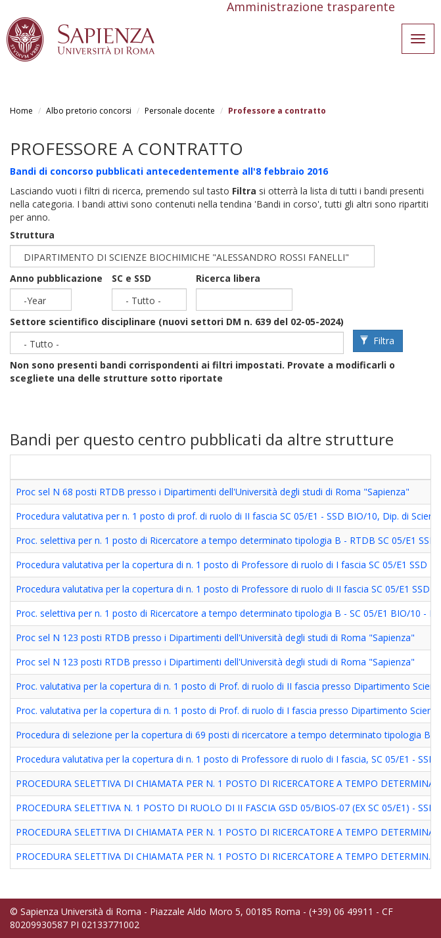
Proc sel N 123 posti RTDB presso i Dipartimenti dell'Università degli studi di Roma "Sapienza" (215, 637)
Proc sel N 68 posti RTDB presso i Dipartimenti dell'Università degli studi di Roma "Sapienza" (212, 491)
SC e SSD (131, 278)
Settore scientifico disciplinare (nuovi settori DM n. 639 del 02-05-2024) (177, 321)
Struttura (32, 235)
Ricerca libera (228, 278)
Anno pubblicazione (56, 278)
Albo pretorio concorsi (88, 110)
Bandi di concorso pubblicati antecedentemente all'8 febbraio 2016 (169, 171)
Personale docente (180, 110)
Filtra (377, 340)
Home (21, 110)
